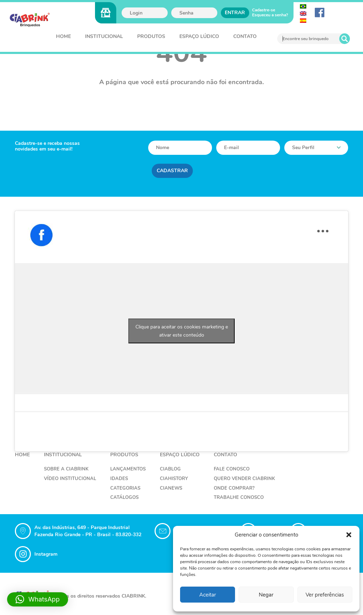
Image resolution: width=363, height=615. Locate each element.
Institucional (104, 36)
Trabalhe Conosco (239, 497)
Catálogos (124, 497)
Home (63, 36)
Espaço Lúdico (199, 36)
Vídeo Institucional (70, 478)
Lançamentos (128, 469)
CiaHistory (174, 478)
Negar (266, 594)
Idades (119, 478)
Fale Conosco (232, 469)
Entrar (235, 12)
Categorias (125, 488)
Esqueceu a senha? (270, 15)
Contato (245, 36)
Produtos (151, 36)
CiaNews (171, 488)
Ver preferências (325, 594)
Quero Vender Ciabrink (244, 478)
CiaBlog (170, 469)
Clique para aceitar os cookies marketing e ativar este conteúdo (181, 330)
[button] (348, 534)
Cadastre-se (263, 10)
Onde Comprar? (234, 488)
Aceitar (207, 594)
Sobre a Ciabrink (66, 469)
